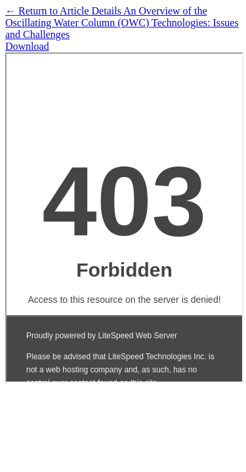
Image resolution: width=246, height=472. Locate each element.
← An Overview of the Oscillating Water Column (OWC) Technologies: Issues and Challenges (122, 22)
